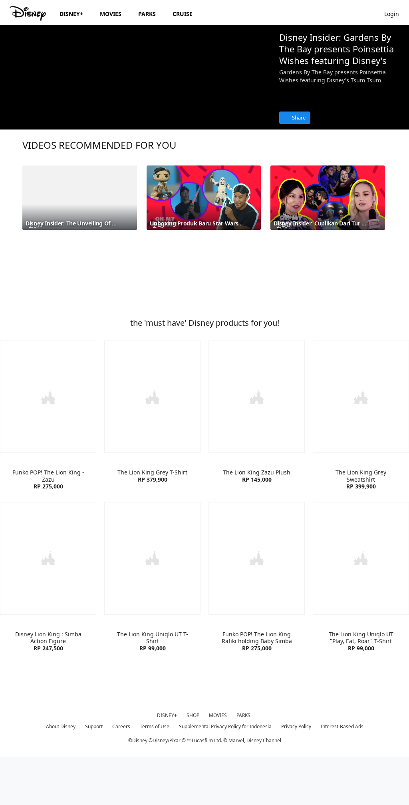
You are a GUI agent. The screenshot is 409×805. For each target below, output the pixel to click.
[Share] (294, 118)
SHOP (193, 762)
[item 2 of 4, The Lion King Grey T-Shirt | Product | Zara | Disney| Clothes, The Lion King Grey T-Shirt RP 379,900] (152, 446)
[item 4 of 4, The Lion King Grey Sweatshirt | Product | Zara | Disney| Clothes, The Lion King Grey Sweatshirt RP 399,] (361, 446)
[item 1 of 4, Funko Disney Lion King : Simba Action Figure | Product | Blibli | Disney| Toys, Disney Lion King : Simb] (48, 606)
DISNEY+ (167, 762)
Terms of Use (154, 774)
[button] (395, 13)
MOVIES (218, 762)
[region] (136, 102)
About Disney (60, 774)
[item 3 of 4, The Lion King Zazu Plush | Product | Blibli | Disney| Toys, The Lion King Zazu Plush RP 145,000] (256, 446)
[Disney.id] (29, 13)
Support (94, 774)
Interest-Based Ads (342, 774)
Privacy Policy (296, 774)
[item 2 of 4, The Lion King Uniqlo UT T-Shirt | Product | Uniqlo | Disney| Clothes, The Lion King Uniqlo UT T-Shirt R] (152, 606)
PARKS (243, 762)
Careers (121, 774)
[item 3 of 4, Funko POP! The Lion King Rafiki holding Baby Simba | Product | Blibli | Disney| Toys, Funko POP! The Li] (256, 606)
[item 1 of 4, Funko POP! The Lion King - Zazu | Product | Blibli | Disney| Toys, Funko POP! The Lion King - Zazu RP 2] (48, 446)
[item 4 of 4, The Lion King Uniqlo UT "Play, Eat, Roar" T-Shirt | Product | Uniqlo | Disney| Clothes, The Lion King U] (361, 606)
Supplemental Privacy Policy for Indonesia (225, 774)
